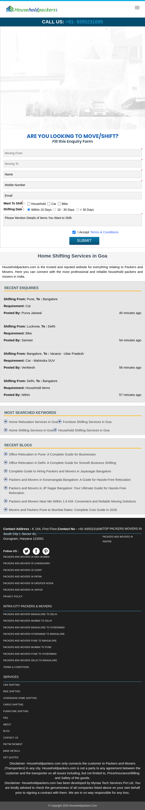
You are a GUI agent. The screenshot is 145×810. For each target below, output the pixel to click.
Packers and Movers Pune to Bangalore (30, 641)
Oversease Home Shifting (20, 698)
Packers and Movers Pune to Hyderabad (30, 654)
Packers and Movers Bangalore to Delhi (30, 614)
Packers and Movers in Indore (118, 539)
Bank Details (11, 751)
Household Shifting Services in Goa (83, 430)
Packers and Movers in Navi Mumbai (26, 557)
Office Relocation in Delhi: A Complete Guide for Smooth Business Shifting (62, 463)
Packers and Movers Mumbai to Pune (27, 647)
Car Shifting (11, 685)
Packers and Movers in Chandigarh (26, 563)
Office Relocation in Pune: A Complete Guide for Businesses (52, 454)
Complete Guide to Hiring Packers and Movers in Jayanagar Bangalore (60, 471)
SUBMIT (84, 240)
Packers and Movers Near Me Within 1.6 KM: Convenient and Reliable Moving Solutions (72, 501)
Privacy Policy (13, 596)
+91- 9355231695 (84, 21)
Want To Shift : (13, 203)
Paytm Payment (13, 744)
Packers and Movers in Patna (22, 576)
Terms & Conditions (104, 232)
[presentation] (36, 236)
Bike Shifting (11, 691)
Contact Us (10, 738)
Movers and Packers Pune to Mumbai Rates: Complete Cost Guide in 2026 (63, 510)
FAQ (5, 718)
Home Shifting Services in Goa (31, 430)
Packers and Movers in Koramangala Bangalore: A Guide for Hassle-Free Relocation (70, 479)
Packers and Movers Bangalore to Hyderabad (34, 627)
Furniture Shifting (15, 711)
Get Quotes (10, 757)
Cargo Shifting (13, 704)
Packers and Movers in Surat (22, 570)
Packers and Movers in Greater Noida (28, 583)
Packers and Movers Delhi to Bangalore (30, 660)
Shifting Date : (13, 209)
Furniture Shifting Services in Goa (87, 422)
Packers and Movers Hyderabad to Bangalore (34, 634)
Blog (6, 731)
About (7, 724)
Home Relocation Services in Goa (33, 422)
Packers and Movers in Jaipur (23, 590)
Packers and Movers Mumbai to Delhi (27, 621)
